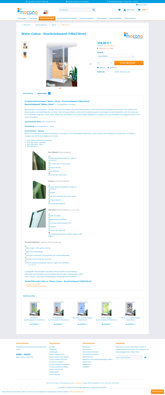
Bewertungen (44, 93)
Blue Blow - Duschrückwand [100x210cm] (82, 319)
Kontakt (52, 347)
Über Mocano (87, 349)
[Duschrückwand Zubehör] (67, 18)
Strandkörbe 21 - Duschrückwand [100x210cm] (58, 319)
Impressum (86, 364)
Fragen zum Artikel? (33, 284)
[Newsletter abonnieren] (145, 357)
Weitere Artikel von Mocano (35, 286)
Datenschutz (86, 362)
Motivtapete (53, 352)
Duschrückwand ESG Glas (58, 359)
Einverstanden (157, 392)
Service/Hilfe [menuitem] (141, 5)
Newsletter (86, 347)
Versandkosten (78, 383)
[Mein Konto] (129, 10)
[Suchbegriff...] (77, 10)
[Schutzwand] (101, 18)
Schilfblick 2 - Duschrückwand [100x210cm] (34, 319)
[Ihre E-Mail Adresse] (129, 357)
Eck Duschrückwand (56, 362)
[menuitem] (77, 10)
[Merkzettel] (119, 10)
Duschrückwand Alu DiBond (59, 357)
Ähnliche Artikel (29, 296)
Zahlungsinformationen (90, 354)
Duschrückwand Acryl (57, 354)
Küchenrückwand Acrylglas (58, 367)
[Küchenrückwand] (87, 18)
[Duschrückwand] (47, 18)
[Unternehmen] (130, 18)
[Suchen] (93, 10)
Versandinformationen (90, 352)
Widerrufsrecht (87, 357)
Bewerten (112, 68)
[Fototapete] (22, 18)
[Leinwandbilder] (115, 18)
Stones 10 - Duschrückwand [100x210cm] (130, 319)
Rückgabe (85, 367)
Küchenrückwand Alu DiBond (59, 364)
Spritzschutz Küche (56, 369)
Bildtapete (53, 349)
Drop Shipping (54, 374)
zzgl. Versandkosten (109, 46)
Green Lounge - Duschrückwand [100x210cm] (106, 319)
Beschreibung (28, 93)
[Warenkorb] (143, 10)
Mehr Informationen (77, 392)
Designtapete (54, 372)
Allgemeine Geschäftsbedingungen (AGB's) (97, 359)
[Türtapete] (33, 18)
